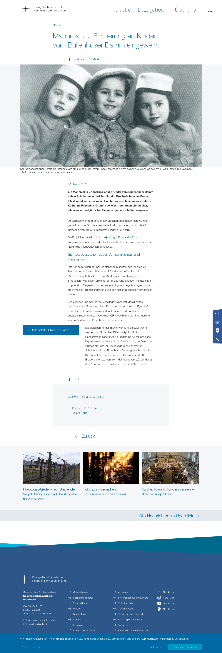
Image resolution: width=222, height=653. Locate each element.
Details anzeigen (33, 647)
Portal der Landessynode (130, 614)
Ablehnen (155, 647)
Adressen (122, 592)
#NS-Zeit (73, 397)
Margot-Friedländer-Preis (123, 237)
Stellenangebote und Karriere (132, 597)
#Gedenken (88, 397)
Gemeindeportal (126, 608)
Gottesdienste (80, 592)
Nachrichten (79, 614)
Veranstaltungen (81, 603)
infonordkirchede (38, 624)
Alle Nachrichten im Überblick (166, 515)
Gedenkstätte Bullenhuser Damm (50, 330)
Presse (76, 608)
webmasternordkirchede (42, 620)
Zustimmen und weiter (185, 647)
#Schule (102, 397)
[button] (210, 9)
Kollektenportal (125, 603)
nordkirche (168, 597)
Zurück (88, 435)
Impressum (79, 625)
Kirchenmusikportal (83, 597)
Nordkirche (168, 592)
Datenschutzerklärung (84, 630)
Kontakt (77, 619)
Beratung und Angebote (130, 619)
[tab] (217, 315)
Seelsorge (122, 625)
